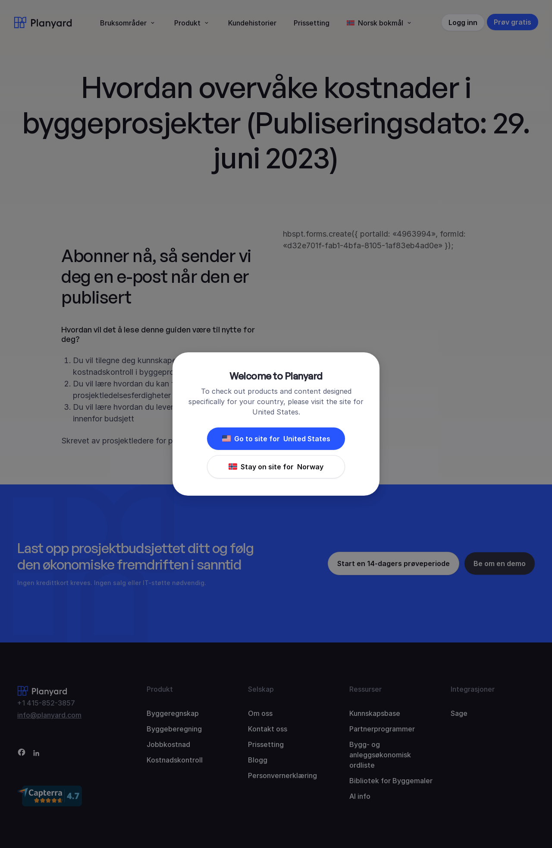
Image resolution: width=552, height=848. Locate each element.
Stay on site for (276, 467)
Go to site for (276, 438)
